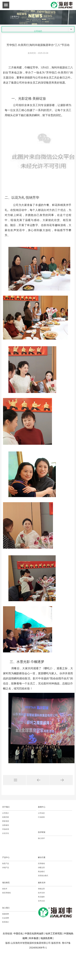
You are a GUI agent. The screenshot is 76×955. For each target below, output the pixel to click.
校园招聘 (5, 914)
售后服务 (41, 897)
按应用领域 (6, 893)
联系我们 (5, 922)
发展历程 (5, 817)
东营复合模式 (43, 876)
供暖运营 (41, 867)
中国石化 (18, 933)
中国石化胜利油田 (34, 933)
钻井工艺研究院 (54, 933)
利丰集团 (34, 938)
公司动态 (41, 813)
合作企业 (41, 901)
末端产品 (5, 867)
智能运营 (41, 889)
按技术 (4, 889)
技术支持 (41, 893)
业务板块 (5, 825)
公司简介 (5, 813)
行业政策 (41, 817)
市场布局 (5, 829)
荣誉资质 (5, 821)
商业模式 (41, 871)
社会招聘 (5, 918)
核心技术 (41, 838)
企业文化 (5, 833)
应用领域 (41, 863)
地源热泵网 (46, 938)
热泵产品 (5, 863)
